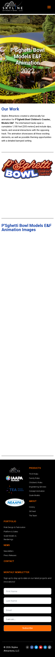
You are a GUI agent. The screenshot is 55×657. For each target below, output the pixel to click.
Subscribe (27, 628)
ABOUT (33, 501)
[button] (49, 7)
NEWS (7, 545)
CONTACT (9, 561)
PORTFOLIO (10, 521)
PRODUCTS (35, 468)
